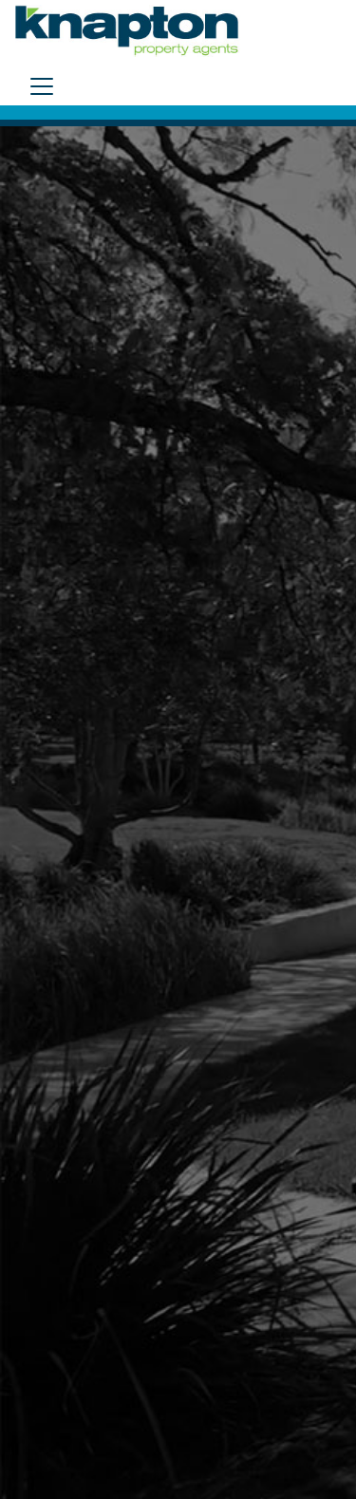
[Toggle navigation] (41, 86)
